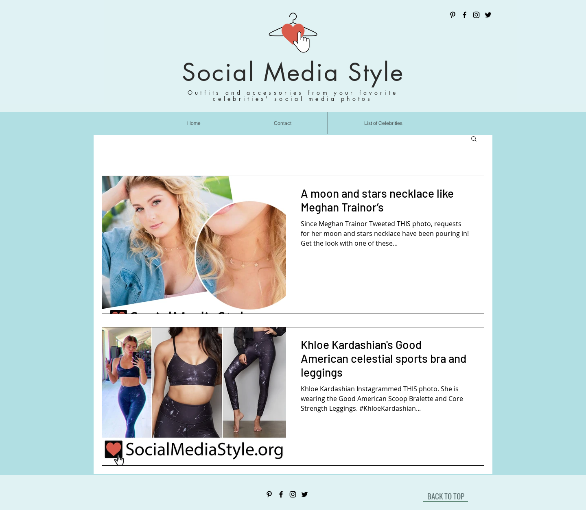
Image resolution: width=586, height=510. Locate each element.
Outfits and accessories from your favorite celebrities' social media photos (293, 95)
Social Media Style (293, 72)
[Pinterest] (452, 15)
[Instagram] (476, 15)
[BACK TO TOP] (445, 496)
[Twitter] (488, 15)
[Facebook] (464, 15)
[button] (474, 139)
